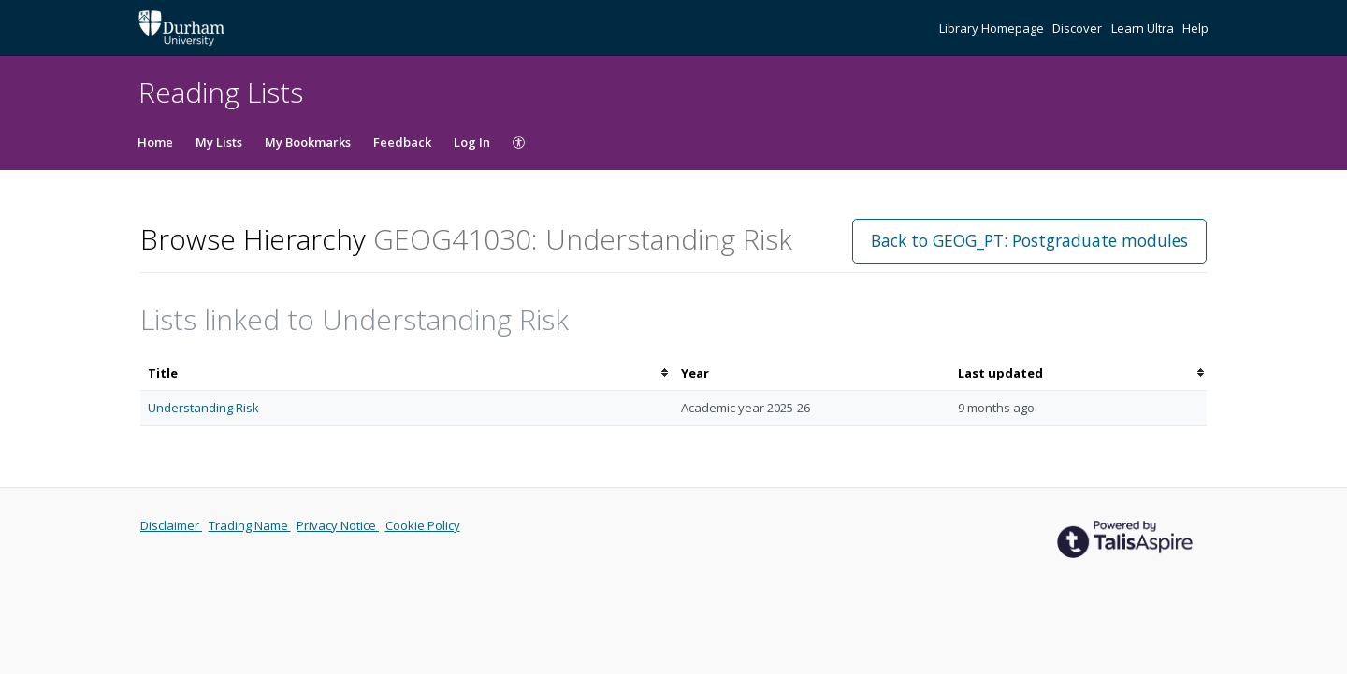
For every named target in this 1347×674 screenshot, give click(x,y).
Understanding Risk (203, 407)
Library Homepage (993, 28)
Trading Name (250, 525)
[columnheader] (407, 373)
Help (1195, 28)
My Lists (219, 142)
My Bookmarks (308, 142)
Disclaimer (171, 525)
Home (155, 142)
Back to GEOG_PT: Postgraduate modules (1029, 240)
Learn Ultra (1144, 28)
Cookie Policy (422, 525)
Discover (1078, 28)
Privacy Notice (338, 525)
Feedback (402, 142)
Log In (472, 142)
